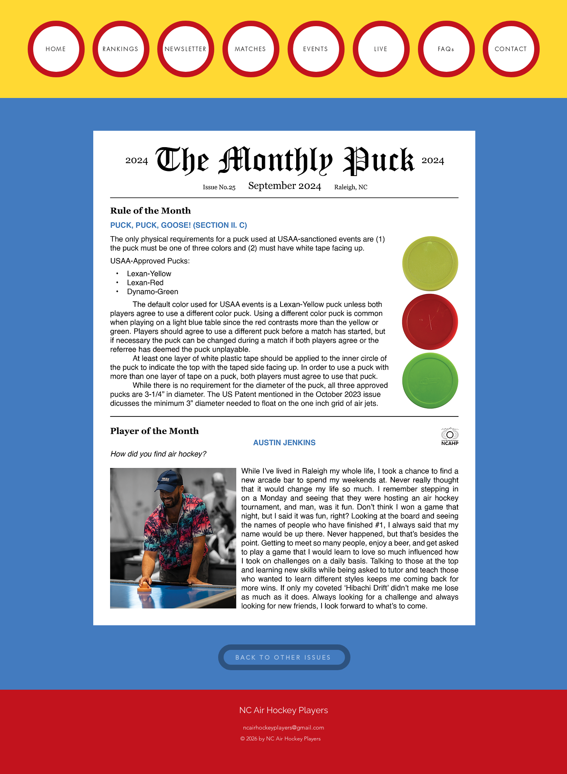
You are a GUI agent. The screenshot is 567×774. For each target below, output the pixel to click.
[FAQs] (446, 49)
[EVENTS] (316, 49)
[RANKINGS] (120, 49)
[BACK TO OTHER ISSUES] (284, 657)
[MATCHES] (250, 49)
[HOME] (56, 49)
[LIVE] (381, 49)
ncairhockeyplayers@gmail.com (283, 727)
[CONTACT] (511, 49)
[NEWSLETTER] (185, 49)
